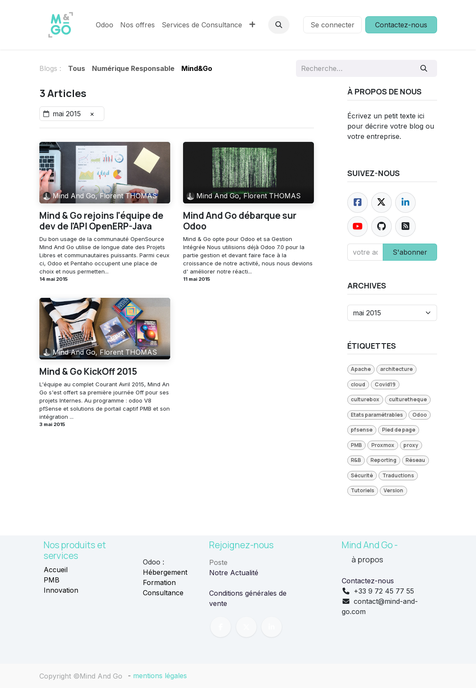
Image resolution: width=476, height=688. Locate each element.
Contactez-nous (401, 25)
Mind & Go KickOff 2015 (88, 371)
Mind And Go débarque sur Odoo (239, 221)
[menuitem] (104, 24)
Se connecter (332, 25)
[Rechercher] (424, 68)
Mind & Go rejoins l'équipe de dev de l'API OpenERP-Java (101, 221)
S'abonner (410, 252)
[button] (279, 25)
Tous (76, 68)
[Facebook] (357, 202)
